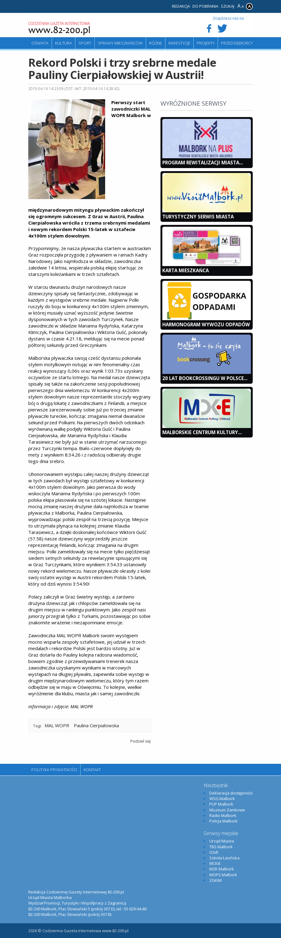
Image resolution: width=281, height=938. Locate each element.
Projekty (206, 43)
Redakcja (181, 6)
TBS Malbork (221, 847)
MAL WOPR (57, 725)
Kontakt (92, 769)
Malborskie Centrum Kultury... (202, 432)
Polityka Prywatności (54, 769)
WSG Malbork (222, 798)
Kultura (63, 43)
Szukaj (227, 6)
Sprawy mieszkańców (120, 43)
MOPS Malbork (223, 874)
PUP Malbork (221, 804)
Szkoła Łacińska (224, 858)
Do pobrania (205, 6)
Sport (84, 43)
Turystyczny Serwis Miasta (198, 217)
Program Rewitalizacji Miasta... (202, 162)
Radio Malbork (222, 815)
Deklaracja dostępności (231, 793)
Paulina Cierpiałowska (96, 725)
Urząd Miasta (221, 841)
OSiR (213, 852)
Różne (155, 43)
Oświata (40, 43)
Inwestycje (179, 43)
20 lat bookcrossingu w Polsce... (204, 378)
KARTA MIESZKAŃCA (185, 270)
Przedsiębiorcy (237, 43)
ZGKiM (215, 880)
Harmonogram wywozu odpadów (206, 324)
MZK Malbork (221, 869)
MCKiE (215, 863)
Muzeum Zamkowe (227, 810)
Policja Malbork (223, 821)
